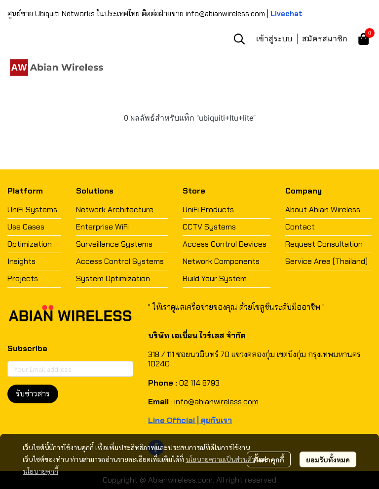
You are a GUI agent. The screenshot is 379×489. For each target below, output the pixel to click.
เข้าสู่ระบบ (274, 38)
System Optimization (113, 278)
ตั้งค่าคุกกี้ (268, 459)
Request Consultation (324, 244)
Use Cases (25, 227)
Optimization (29, 244)
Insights (21, 261)
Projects (22, 278)
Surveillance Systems (114, 244)
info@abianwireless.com (225, 14)
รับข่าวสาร (33, 394)
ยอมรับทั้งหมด (328, 459)
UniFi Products (208, 209)
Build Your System (215, 278)
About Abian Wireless (322, 209)
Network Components (221, 261)
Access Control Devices (224, 244)
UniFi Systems (32, 209)
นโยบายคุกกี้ (40, 470)
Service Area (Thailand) (326, 261)
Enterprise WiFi (102, 227)
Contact (300, 227)
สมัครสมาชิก (324, 38)
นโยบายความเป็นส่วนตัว (220, 459)
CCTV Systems (209, 227)
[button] (239, 39)
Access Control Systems (120, 261)
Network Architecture (114, 209)
